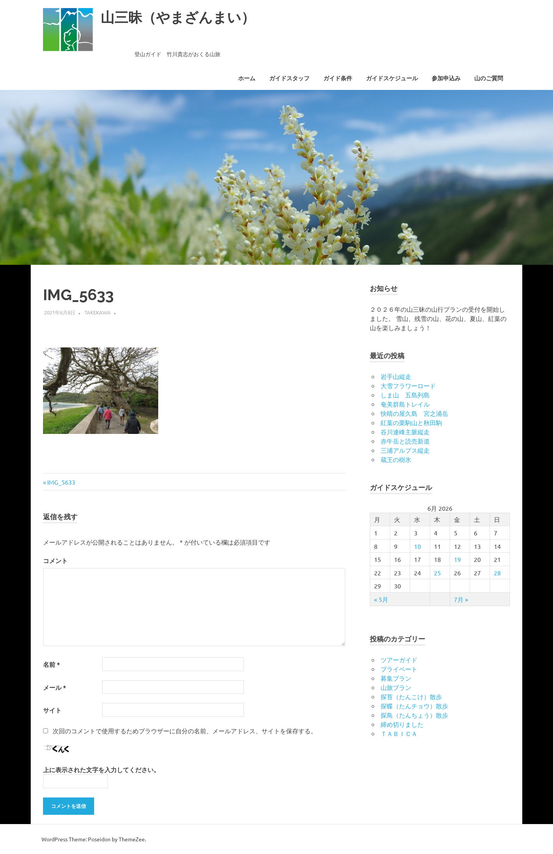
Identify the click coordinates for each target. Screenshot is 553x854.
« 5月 (381, 599)
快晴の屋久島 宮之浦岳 (414, 413)
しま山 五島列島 (405, 395)
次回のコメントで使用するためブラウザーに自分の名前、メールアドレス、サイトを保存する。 (185, 730)
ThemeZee (132, 839)
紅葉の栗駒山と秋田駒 (411, 422)
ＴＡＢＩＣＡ (399, 733)
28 (497, 573)
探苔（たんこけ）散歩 (411, 696)
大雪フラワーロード (408, 385)
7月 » (461, 599)
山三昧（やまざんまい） (182, 17)
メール (54, 687)
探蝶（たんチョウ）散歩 (414, 705)
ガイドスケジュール (392, 78)
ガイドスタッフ (289, 78)
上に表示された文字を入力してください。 (101, 770)
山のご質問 (488, 78)
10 (417, 546)
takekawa (97, 312)
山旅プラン (396, 687)
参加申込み (446, 78)
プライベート (399, 669)
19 (457, 559)
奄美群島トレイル (405, 404)
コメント (55, 561)
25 (437, 573)
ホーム (246, 78)
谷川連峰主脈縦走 (405, 431)
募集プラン (396, 678)
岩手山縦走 (396, 376)
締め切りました (402, 724)
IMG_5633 (61, 482)
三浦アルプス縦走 (405, 450)
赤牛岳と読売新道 (405, 441)
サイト (52, 710)
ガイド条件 (337, 78)
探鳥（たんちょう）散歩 (414, 715)
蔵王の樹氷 (396, 459)
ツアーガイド (399, 659)
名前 (51, 664)
